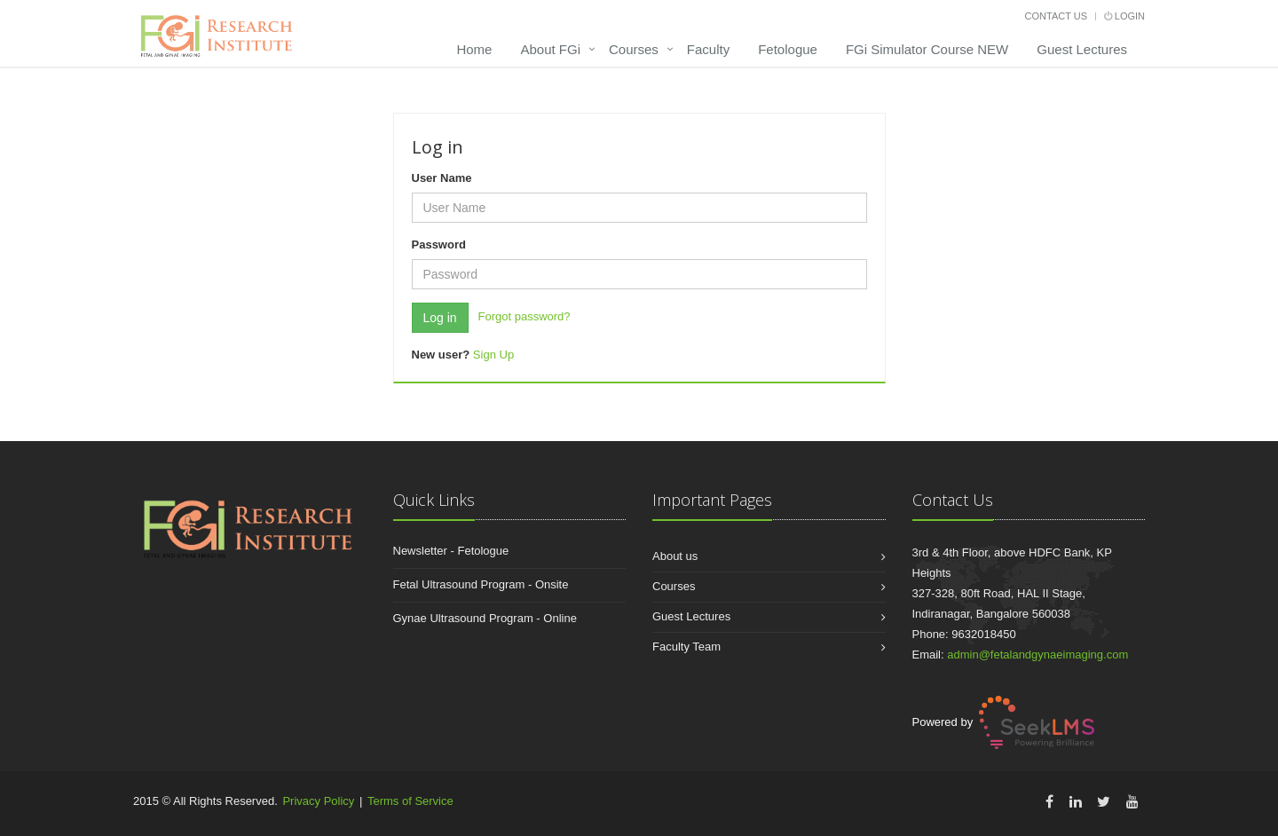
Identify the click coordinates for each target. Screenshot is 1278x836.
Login (1124, 16)
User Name (442, 178)
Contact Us (1056, 16)
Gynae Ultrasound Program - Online (485, 618)
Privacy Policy (318, 801)
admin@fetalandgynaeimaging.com (1037, 654)
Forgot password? (524, 316)
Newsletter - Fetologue (451, 550)
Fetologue (787, 49)
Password (439, 244)
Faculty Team (686, 646)
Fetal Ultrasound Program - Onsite (481, 584)
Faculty (708, 49)
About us (675, 556)
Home (474, 49)
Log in (440, 318)
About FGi (550, 49)
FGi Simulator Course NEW (927, 49)
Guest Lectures (1082, 49)
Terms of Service (410, 801)
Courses (634, 49)
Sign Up (493, 354)
